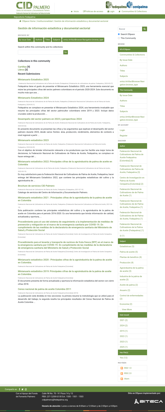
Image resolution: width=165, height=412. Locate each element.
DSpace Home (27, 21)
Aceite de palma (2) (129, 285)
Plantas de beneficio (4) (131, 257)
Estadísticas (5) (127, 246)
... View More (126, 309)
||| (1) (122, 235)
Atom (124, 378)
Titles (47, 40)
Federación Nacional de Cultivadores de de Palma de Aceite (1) (131, 192)
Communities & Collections (132, 54)
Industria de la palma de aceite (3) (131, 278)
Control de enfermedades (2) (131, 297)
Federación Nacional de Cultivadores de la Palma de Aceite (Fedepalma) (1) (132, 227)
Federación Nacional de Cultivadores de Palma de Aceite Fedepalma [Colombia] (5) (131, 156)
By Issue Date (25, 40)
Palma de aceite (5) (129, 252)
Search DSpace (126, 34)
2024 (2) (124, 325)
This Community (127, 38)
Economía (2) (126, 304)
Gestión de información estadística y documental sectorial (81, 21)
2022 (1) (124, 336)
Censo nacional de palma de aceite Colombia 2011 (44, 289)
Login (122, 130)
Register (124, 135)
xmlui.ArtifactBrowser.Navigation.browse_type (83, 40)
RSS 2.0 (126, 373)
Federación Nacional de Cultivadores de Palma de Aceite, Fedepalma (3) (131, 169)
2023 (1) (124, 341)
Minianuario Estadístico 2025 (33, 79)
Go (65, 52)
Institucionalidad (45, 21)
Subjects (56, 40)
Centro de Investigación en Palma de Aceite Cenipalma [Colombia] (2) (132, 180)
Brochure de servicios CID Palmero (36, 185)
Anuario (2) (125, 290)
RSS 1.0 (126, 368)
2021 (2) (124, 320)
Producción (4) (126, 262)
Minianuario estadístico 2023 (33, 140)
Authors (39, 40)
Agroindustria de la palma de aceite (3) (132, 269)
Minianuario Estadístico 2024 (33, 97)
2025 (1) (124, 347)
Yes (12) (124, 357)
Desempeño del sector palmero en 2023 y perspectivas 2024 (50, 119)
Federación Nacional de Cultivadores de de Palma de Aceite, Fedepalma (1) (131, 204)
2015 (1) (124, 331)
